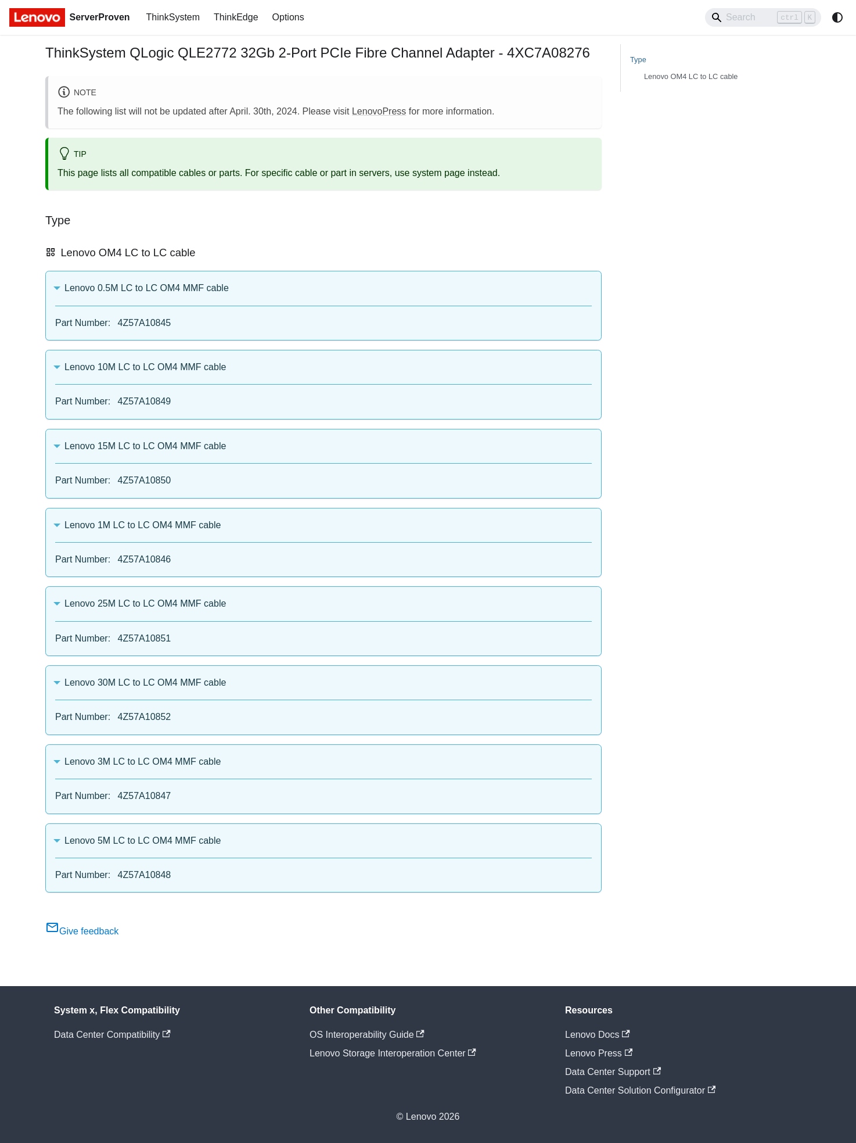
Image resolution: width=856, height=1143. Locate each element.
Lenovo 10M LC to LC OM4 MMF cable (145, 367)
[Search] (763, 17)
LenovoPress (379, 111)
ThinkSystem (173, 17)
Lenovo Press (598, 1053)
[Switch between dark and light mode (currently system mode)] (837, 17)
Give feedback (81, 931)
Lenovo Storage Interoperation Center (393, 1053)
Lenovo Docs (597, 1035)
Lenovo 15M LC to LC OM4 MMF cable (145, 446)
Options (288, 17)
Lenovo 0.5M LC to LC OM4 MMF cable (146, 288)
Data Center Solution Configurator (640, 1090)
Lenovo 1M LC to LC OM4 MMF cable (142, 525)
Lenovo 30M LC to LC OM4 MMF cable (145, 682)
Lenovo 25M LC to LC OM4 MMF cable (145, 603)
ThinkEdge (236, 17)
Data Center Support (613, 1072)
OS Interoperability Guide (367, 1035)
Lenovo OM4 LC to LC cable (691, 76)
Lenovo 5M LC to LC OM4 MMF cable (142, 840)
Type (638, 59)
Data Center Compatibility (112, 1035)
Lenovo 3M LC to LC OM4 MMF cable (142, 761)
